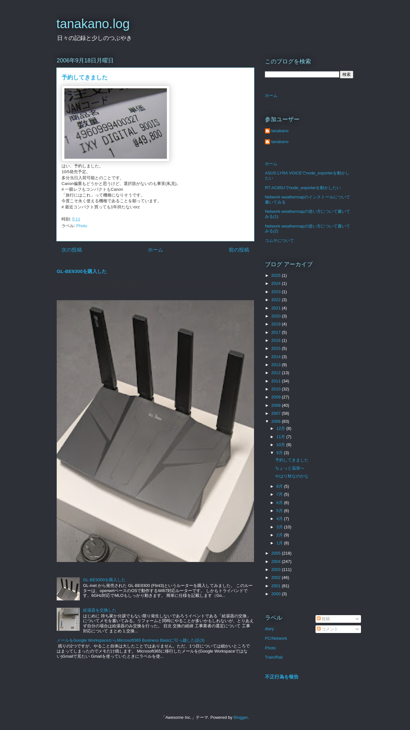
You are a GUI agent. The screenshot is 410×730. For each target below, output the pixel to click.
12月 (281, 428)
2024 (276, 283)
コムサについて (279, 240)
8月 (280, 486)
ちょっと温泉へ (289, 468)
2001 (276, 585)
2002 (276, 577)
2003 (276, 569)
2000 (276, 593)
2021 (276, 308)
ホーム (155, 250)
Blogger (241, 717)
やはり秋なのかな (291, 476)
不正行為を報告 (282, 676)
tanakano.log (93, 24)
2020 (276, 316)
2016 (276, 340)
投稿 (323, 618)
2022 (276, 299)
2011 (276, 381)
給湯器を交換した (99, 610)
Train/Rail (274, 657)
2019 (276, 324)
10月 (281, 444)
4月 (280, 518)
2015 (276, 348)
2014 (276, 356)
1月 (280, 543)
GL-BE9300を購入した (82, 271)
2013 (276, 364)
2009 (276, 397)
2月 (280, 535)
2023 (276, 291)
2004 (276, 561)
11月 (281, 436)
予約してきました (291, 460)
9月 (280, 452)
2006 (276, 421)
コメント (328, 629)
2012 (276, 372)
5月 (280, 510)
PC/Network (276, 638)
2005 (276, 553)
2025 (276, 275)
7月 (280, 494)
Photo (81, 225)
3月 (280, 527)
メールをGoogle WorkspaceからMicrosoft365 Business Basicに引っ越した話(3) (130, 640)
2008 (276, 405)
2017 (276, 332)
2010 (276, 389)
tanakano (280, 130)
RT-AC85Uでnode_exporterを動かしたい (303, 187)
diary (269, 628)
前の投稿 (239, 250)
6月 (280, 502)
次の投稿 (72, 250)
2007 (276, 413)
